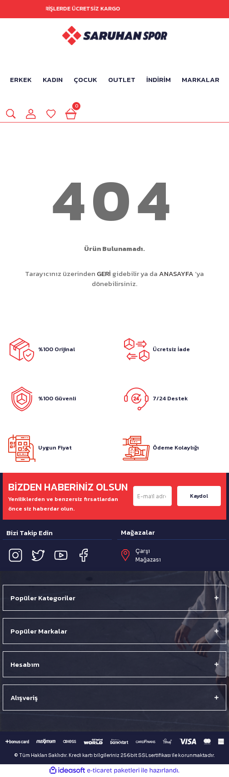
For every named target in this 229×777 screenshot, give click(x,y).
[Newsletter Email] (152, 496)
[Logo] (114, 35)
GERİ (104, 273)
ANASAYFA (176, 273)
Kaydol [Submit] (199, 496)
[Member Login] (31, 114)
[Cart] (71, 114)
